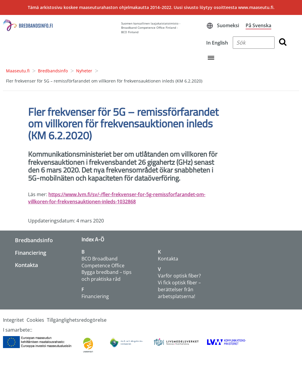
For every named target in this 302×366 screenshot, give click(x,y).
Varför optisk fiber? (179, 275)
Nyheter (84, 71)
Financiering (30, 252)
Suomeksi (228, 25)
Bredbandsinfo (53, 71)
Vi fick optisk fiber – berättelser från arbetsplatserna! (179, 289)
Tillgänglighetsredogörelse (77, 320)
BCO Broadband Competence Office (102, 262)
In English (217, 42)
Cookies (35, 320)
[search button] (283, 42)
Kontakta (26, 265)
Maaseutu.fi (18, 71)
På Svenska (258, 25)
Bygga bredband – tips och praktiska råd (106, 275)
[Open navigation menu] (211, 58)
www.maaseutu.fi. (256, 7)
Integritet (13, 320)
